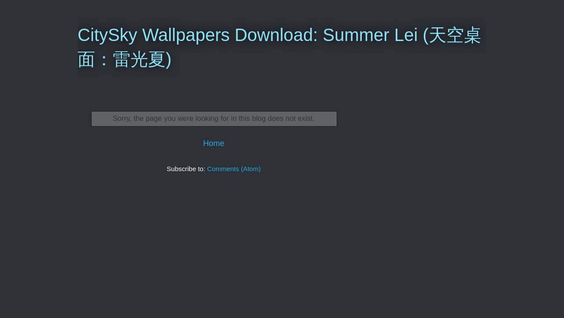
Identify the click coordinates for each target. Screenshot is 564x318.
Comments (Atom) (234, 168)
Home (213, 143)
